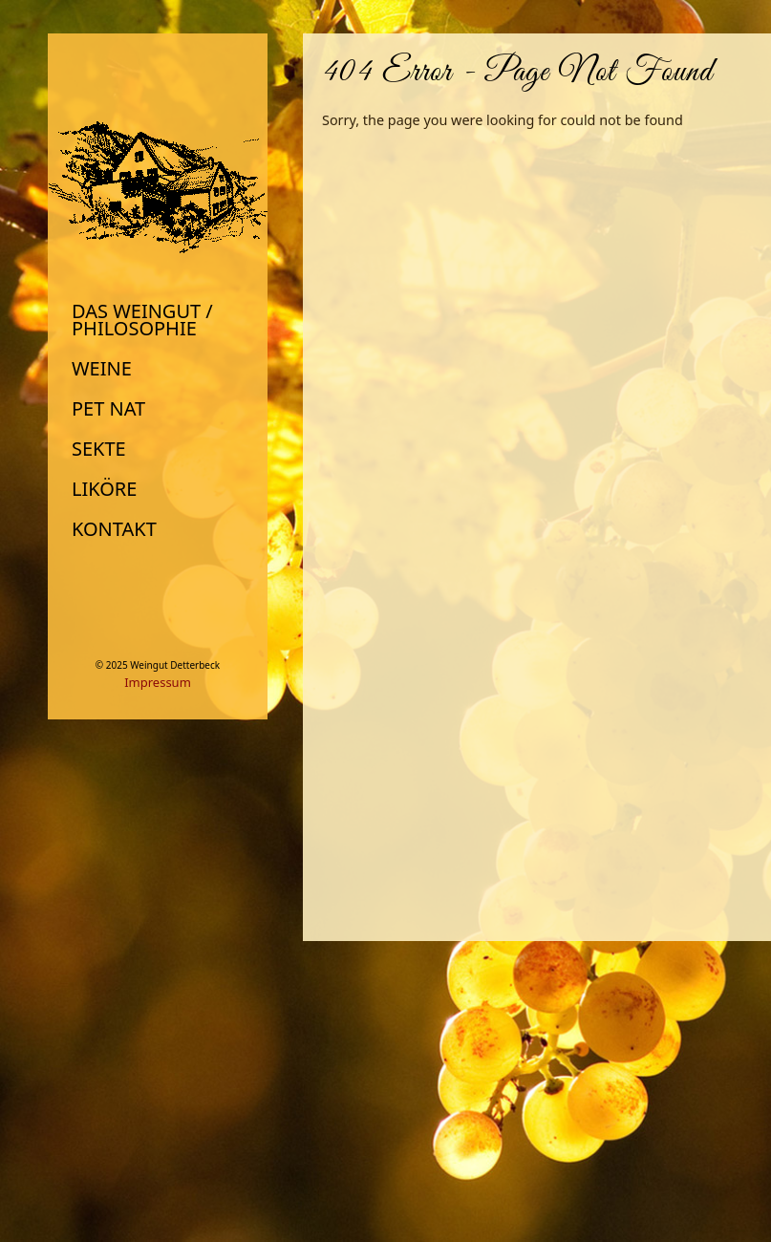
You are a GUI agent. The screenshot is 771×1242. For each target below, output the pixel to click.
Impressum (157, 682)
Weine (102, 368)
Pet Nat (108, 409)
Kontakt (114, 529)
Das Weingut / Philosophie (142, 320)
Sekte (99, 449)
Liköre (104, 489)
